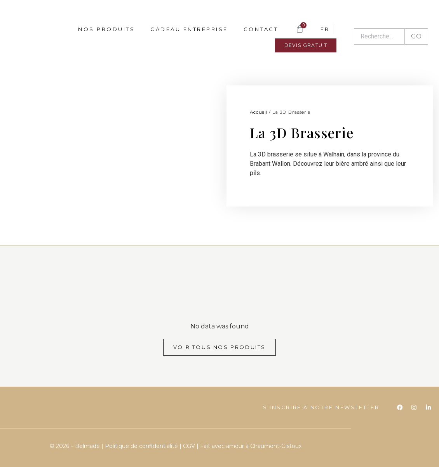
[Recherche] (379, 36)
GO (416, 36)
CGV (189, 446)
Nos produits (106, 29)
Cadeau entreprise (189, 29)
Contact (261, 29)
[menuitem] (325, 29)
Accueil (259, 112)
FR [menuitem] (325, 29)
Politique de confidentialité (142, 446)
